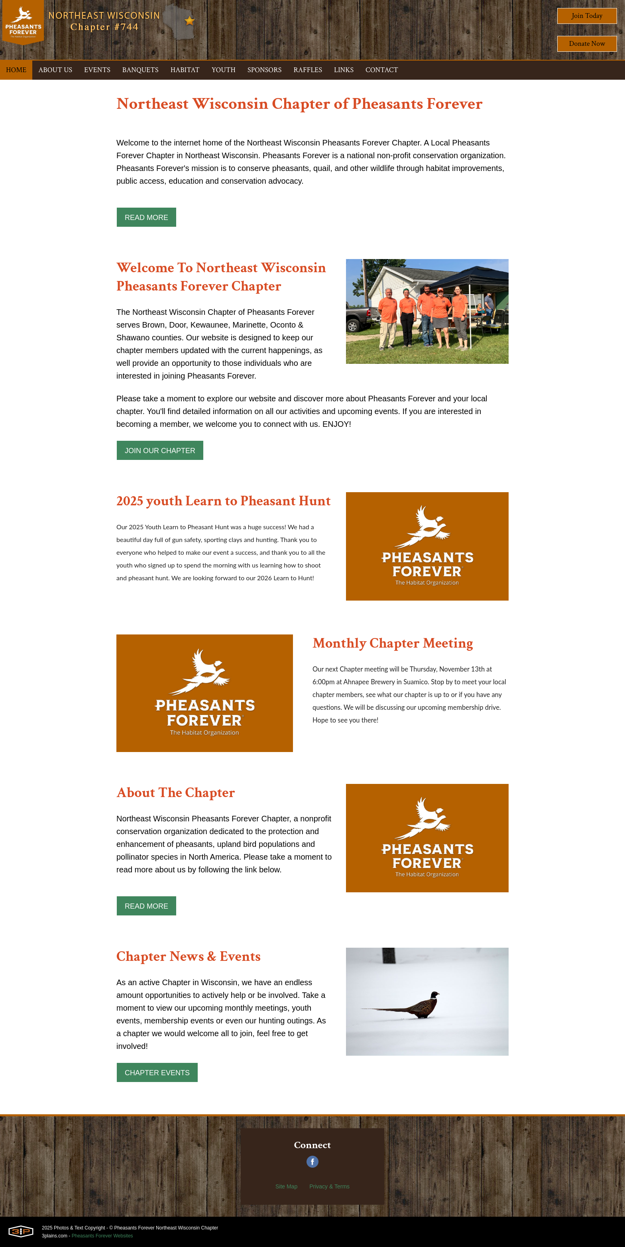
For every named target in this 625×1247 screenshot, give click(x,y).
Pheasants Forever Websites (102, 1236)
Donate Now (587, 43)
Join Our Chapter (160, 451)
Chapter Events (157, 1073)
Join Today (587, 15)
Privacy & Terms (329, 1186)
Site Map (286, 1186)
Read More (146, 218)
